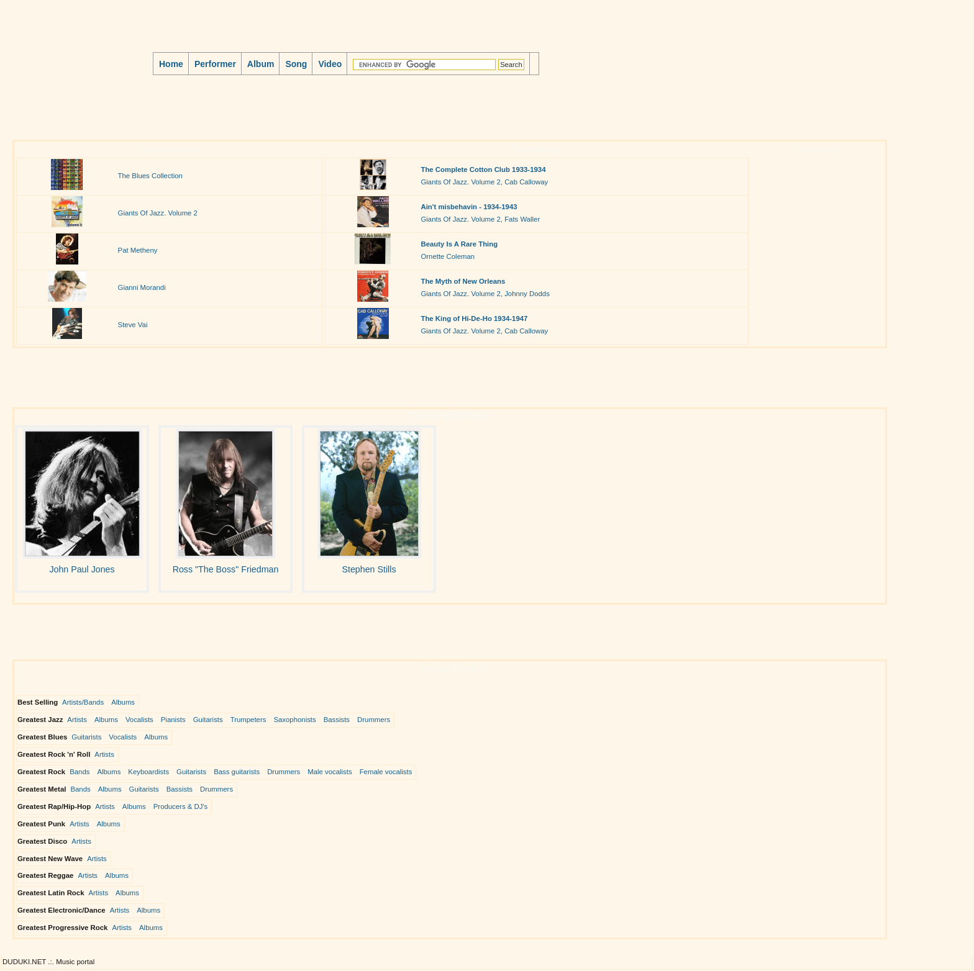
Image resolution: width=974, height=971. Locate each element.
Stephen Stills (369, 569)
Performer (215, 64)
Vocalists (139, 719)
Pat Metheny (138, 250)
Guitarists (208, 719)
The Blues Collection (150, 175)
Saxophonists (294, 719)
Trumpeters (248, 719)
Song (296, 64)
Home (171, 64)
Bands (79, 771)
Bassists (337, 719)
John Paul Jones (81, 569)
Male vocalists (329, 771)
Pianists (173, 719)
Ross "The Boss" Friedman (226, 569)
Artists (77, 719)
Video (330, 64)
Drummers (373, 719)
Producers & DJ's (180, 806)
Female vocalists (386, 771)
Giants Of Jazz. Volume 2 (158, 213)
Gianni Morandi (142, 287)
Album (261, 64)
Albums (123, 702)
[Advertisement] (238, 108)
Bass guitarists (237, 771)
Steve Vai (133, 324)
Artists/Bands (83, 702)
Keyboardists (148, 771)
